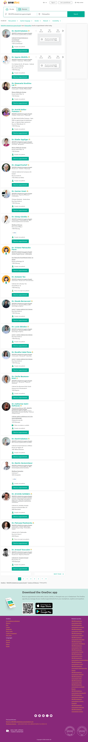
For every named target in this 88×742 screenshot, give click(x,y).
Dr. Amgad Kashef (19, 165)
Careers (8, 627)
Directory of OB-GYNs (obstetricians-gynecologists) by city (19, 722)
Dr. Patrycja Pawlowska (22, 523)
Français (8, 642)
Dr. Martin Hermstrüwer (22, 463)
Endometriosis (27, 89)
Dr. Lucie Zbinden (19, 327)
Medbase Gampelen (17, 471)
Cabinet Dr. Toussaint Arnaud (20, 558)
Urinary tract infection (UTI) (18, 253)
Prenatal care (15, 143)
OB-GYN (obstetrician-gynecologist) (22, 33)
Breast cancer (20, 115)
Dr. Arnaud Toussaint (21, 549)
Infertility (21, 89)
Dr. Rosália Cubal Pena (21, 352)
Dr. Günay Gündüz (19, 217)
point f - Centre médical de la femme (22, 309)
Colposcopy (20, 61)
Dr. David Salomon (20, 31)
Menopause (21, 144)
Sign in (53, 3)
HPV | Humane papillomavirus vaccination (22, 35)
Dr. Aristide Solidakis (21, 494)
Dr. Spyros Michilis (20, 57)
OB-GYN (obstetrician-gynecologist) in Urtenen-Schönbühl (78, 701)
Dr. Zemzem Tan (18, 277)
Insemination (15, 280)
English (7, 646)
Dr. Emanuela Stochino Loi (21, 84)
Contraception (27, 61)
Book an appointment (20, 51)
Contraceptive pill (23, 220)
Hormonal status (29, 280)
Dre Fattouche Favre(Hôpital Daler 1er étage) (22, 259)
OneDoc (3, 583)
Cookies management (11, 633)
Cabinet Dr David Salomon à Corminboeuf (20, 39)
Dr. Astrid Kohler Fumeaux (19, 110)
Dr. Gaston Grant (19, 191)
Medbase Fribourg (17, 225)
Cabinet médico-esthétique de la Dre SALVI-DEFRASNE (22, 417)
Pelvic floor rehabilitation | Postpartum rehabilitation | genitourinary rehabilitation (21, 501)
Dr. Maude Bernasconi (21, 301)
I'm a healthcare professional (13, 621)
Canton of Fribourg (33, 583)
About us (8, 623)
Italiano (8, 644)
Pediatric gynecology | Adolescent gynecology (21, 527)
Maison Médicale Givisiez (19, 92)
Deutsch (8, 640)
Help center (9, 635)
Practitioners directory (11, 724)
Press (7, 625)
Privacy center (9, 631)
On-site (10, 9)
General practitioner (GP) (19, 408)
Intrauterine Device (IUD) (25, 305)
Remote (22, 9)
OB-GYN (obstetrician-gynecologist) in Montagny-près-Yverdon (79, 668)
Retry (55, 40)
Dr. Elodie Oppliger (20, 139)
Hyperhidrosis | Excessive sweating (20, 412)
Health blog (9, 629)
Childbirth (14, 61)
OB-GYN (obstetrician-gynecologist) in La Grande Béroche (78, 687)
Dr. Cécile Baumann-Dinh (20, 377)
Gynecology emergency (17, 306)
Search (76, 14)
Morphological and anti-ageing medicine (21, 411)
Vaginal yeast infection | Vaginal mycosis (22, 253)
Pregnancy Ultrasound (24, 195)
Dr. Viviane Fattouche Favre (21, 248)
